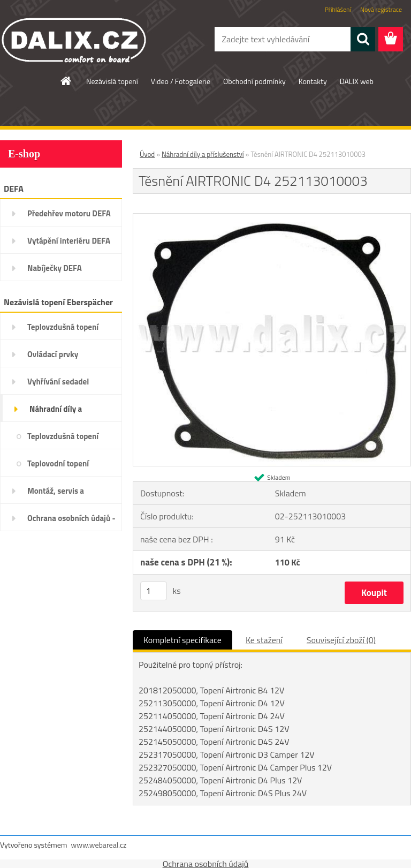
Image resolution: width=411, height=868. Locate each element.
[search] (363, 39)
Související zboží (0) (341, 639)
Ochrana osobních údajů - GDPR (71, 521)
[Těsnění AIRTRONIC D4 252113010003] (271, 218)
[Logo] (73, 39)
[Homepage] (66, 81)
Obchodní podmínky (254, 81)
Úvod (147, 154)
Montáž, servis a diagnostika (55, 494)
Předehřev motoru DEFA (69, 213)
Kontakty (313, 81)
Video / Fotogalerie (180, 81)
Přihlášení (338, 9)
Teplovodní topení (58, 463)
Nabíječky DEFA (54, 268)
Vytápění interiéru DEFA (68, 241)
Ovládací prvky (52, 354)
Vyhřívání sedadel (58, 381)
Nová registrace (381, 9)
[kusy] (153, 591)
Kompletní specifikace (182, 639)
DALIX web (357, 81)
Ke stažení (264, 639)
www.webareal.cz (99, 844)
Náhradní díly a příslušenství (55, 412)
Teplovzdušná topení (62, 327)
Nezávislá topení (112, 81)
